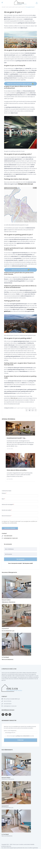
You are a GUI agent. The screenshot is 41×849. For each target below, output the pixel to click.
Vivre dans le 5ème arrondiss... (17, 470)
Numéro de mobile (7, 510)
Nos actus (25, 847)
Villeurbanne (5, 602)
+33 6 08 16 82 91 (8, 536)
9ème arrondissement (7, 659)
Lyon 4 (16, 7)
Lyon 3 (13, 7)
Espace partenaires (18, 847)
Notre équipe (10, 847)
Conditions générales (33, 847)
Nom (3, 499)
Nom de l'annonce (6, 515)
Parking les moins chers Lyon (25, 184)
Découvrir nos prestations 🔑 (20, 270)
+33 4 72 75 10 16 (7, 701)
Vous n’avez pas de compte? (15, 563)
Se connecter (20, 559)
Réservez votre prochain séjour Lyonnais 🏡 (20, 84)
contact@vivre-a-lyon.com (11, 538)
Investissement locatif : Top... (16, 438)
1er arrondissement (7, 631)
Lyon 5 (20, 7)
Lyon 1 (7, 7)
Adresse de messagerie (8, 504)
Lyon (13, 631)
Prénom (4, 493)
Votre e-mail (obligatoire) (20, 731)
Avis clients (4, 847)
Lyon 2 (10, 7)
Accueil (3, 7)
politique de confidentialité (22, 736)
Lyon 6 (23, 7)
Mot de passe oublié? (28, 563)
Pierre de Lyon (14, 398)
